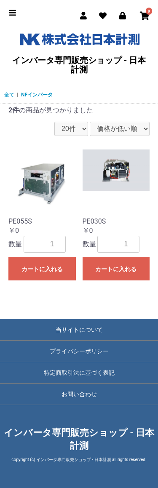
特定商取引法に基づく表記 (79, 372)
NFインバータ (37, 95)
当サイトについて (79, 329)
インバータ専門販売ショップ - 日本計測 (79, 51)
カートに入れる (42, 269)
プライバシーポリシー (79, 351)
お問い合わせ (79, 394)
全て (9, 95)
